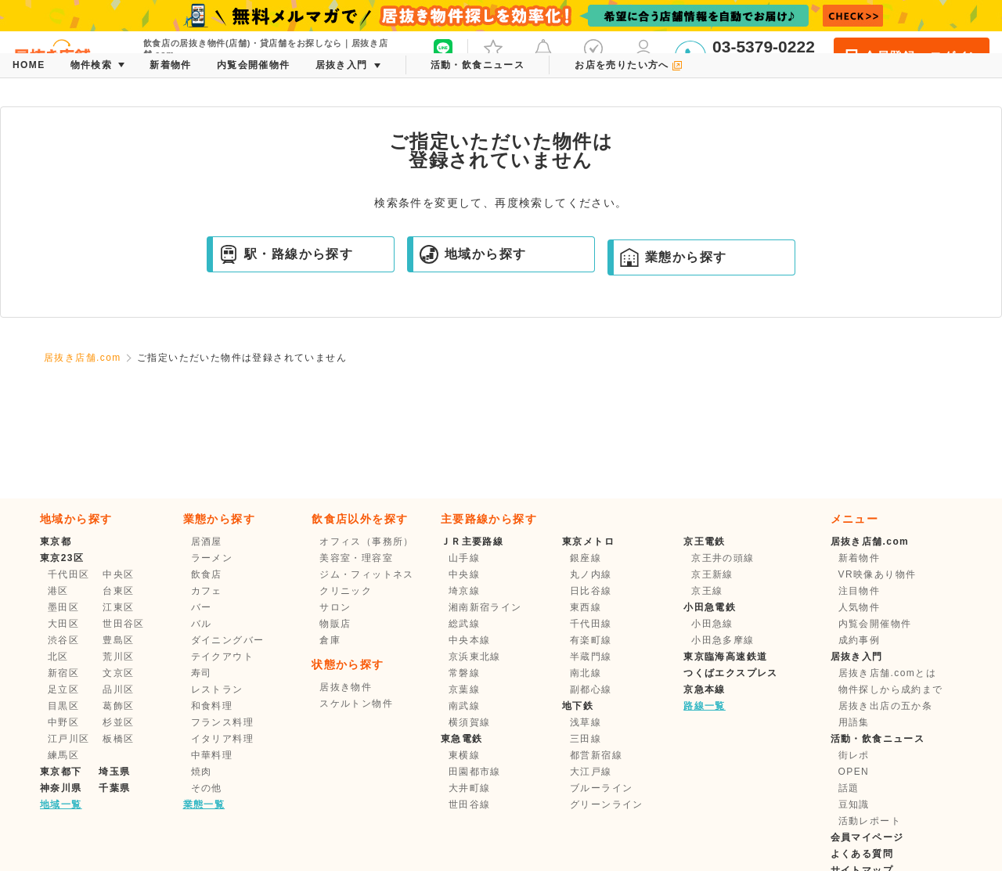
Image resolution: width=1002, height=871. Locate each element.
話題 (849, 788)
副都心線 (591, 689)
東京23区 (62, 557)
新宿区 (63, 673)
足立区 (63, 689)
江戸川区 (69, 738)
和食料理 (212, 705)
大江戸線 (591, 771)
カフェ (206, 590)
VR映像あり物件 (877, 574)
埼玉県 (114, 771)
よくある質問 (862, 853)
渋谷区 (63, 640)
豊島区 (118, 640)
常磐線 (464, 673)
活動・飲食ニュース (878, 738)
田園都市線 (475, 771)
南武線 (464, 705)
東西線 (585, 607)
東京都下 (61, 771)
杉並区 (118, 722)
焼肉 (201, 771)
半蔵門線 (591, 656)
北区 (58, 656)
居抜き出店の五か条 (885, 705)
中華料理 (212, 755)
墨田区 (63, 607)
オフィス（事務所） (366, 541)
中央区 (118, 574)
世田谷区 (124, 623)
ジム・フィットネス (366, 574)
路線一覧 (704, 705)
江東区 (118, 607)
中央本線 (470, 640)
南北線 (585, 673)
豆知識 (854, 804)
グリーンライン (606, 804)
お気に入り (493, 54)
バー (201, 607)
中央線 (464, 574)
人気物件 (859, 607)
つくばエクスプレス (730, 673)
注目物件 (859, 590)
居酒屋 (206, 541)
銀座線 (585, 557)
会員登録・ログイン (912, 56)
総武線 (464, 623)
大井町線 (470, 788)
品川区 (118, 689)
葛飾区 (118, 705)
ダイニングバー (228, 640)
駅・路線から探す (286, 254)
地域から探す (473, 254)
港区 (58, 590)
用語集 (854, 722)
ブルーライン (601, 788)
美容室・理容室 (356, 557)
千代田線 (591, 623)
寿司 (201, 673)
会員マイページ (867, 837)
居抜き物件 (345, 687)
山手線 (464, 557)
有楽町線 (591, 640)
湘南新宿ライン (485, 607)
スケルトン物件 (356, 703)
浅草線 (585, 722)
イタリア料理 (222, 738)
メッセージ (543, 54)
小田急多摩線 (722, 640)
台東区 (118, 590)
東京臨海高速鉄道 (725, 656)
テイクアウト (222, 656)
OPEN (854, 771)
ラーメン (212, 557)
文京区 (118, 673)
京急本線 (704, 689)
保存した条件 (593, 54)
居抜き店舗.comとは (887, 673)
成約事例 (859, 640)
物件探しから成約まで (890, 689)
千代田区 (69, 574)
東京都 (55, 541)
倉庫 (330, 640)
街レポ (854, 755)
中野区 (63, 722)
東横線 (464, 755)
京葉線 (464, 689)
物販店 (335, 623)
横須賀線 (470, 722)
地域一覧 (61, 804)
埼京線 (464, 590)
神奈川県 (61, 788)
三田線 (585, 738)
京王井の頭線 (722, 557)
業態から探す (673, 257)
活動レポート (869, 820)
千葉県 (114, 788)
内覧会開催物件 (875, 623)
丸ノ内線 (591, 574)
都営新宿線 (596, 755)
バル (201, 623)
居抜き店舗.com (82, 357)
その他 (206, 788)
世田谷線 (470, 804)
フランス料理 (222, 722)
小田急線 (712, 623)
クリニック (345, 590)
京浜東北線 (475, 656)
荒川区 (118, 656)
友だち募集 (443, 54)
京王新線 (712, 574)
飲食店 (206, 574)
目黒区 (63, 705)
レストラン (217, 689)
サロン (335, 607)
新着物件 (859, 557)
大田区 (63, 623)
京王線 (707, 590)
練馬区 (63, 755)
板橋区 (118, 738)
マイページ (643, 54)
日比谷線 (591, 590)
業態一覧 (204, 804)
